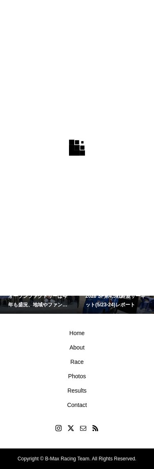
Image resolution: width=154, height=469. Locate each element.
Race (77, 362)
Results (77, 390)
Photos (77, 376)
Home (77, 333)
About (77, 347)
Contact (77, 405)
